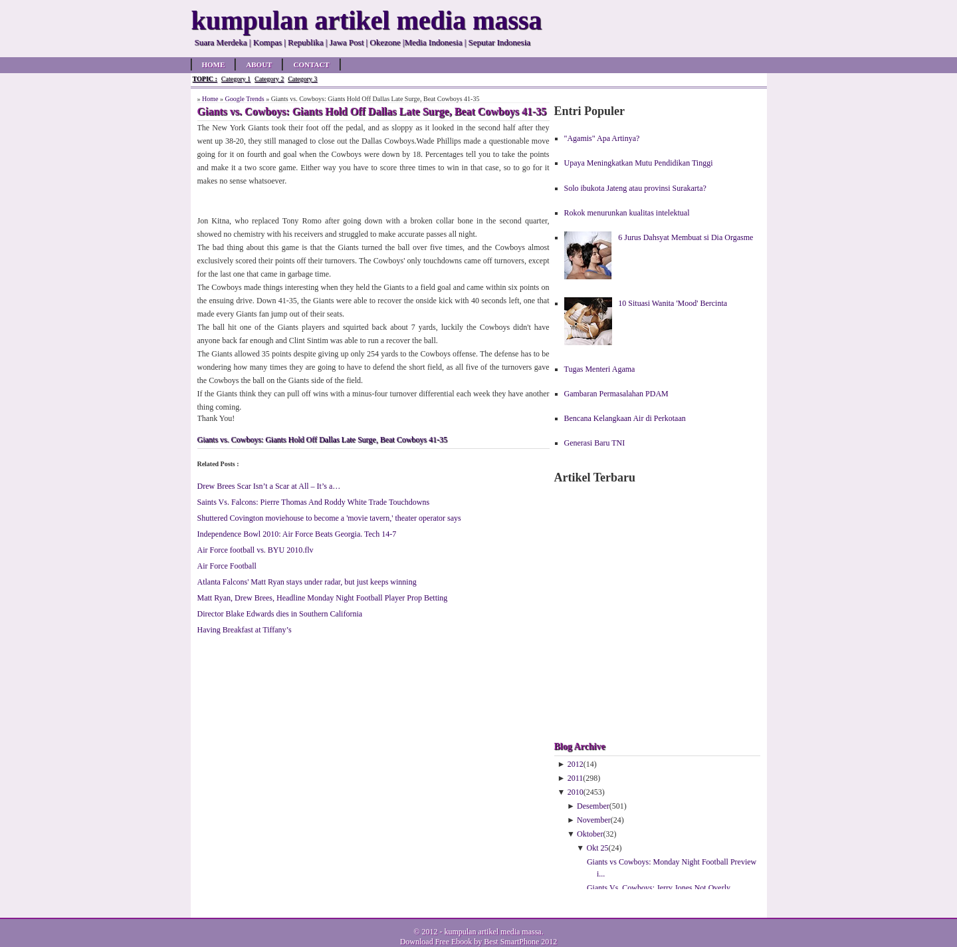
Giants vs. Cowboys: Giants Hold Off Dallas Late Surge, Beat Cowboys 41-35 (322, 439)
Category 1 (236, 78)
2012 (576, 764)
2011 (576, 778)
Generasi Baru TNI (594, 443)
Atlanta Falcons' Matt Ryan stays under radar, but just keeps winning (307, 582)
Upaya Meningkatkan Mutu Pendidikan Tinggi (638, 163)
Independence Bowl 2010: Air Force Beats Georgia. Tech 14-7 (297, 534)
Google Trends (244, 98)
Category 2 (269, 78)
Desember (593, 806)
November (594, 820)
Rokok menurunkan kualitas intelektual (627, 212)
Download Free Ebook (436, 941)
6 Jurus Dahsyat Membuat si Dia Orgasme (685, 237)
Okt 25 (598, 848)
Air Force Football (227, 566)
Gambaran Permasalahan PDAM (616, 393)
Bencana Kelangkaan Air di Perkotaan (625, 418)
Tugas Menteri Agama (599, 369)
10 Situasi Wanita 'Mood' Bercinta (672, 303)
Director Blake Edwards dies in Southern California (280, 613)
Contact (311, 64)
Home (213, 64)
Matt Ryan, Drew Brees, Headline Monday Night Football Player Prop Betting (322, 598)
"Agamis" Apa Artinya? (602, 138)
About (259, 64)
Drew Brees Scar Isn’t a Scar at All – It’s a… (269, 486)
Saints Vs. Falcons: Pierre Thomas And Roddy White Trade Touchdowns (313, 502)
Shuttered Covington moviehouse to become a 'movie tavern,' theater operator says (329, 518)
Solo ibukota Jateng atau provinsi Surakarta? (635, 188)
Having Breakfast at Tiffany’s (244, 629)
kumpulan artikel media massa (492, 931)
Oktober (590, 834)
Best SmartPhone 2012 (520, 941)
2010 (576, 792)
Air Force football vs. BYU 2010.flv (255, 550)
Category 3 (302, 78)
